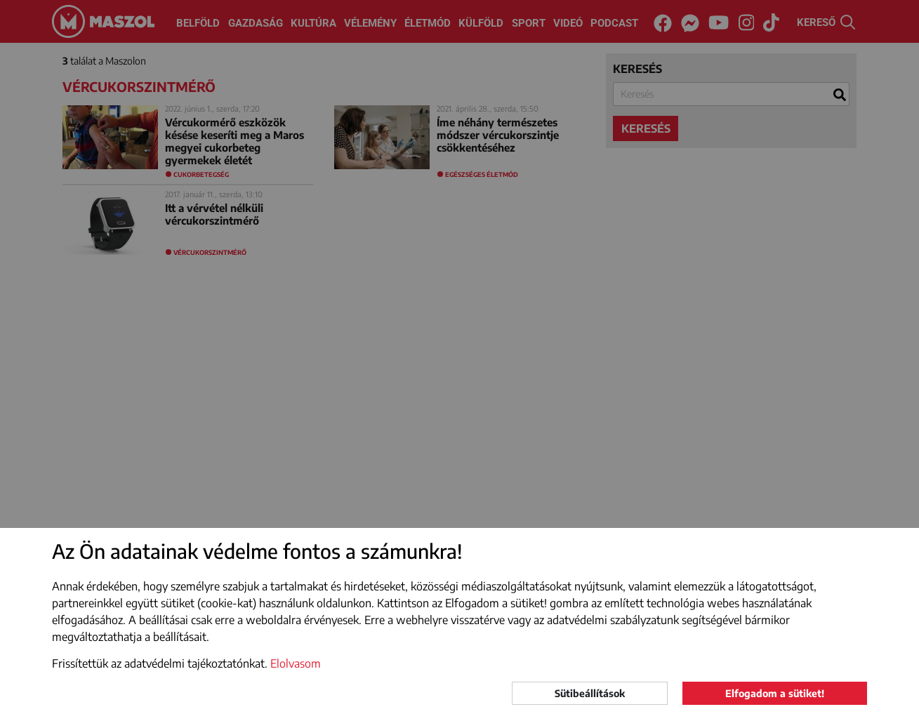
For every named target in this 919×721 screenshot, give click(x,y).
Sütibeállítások (590, 693)
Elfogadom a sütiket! (774, 693)
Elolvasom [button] (295, 663)
